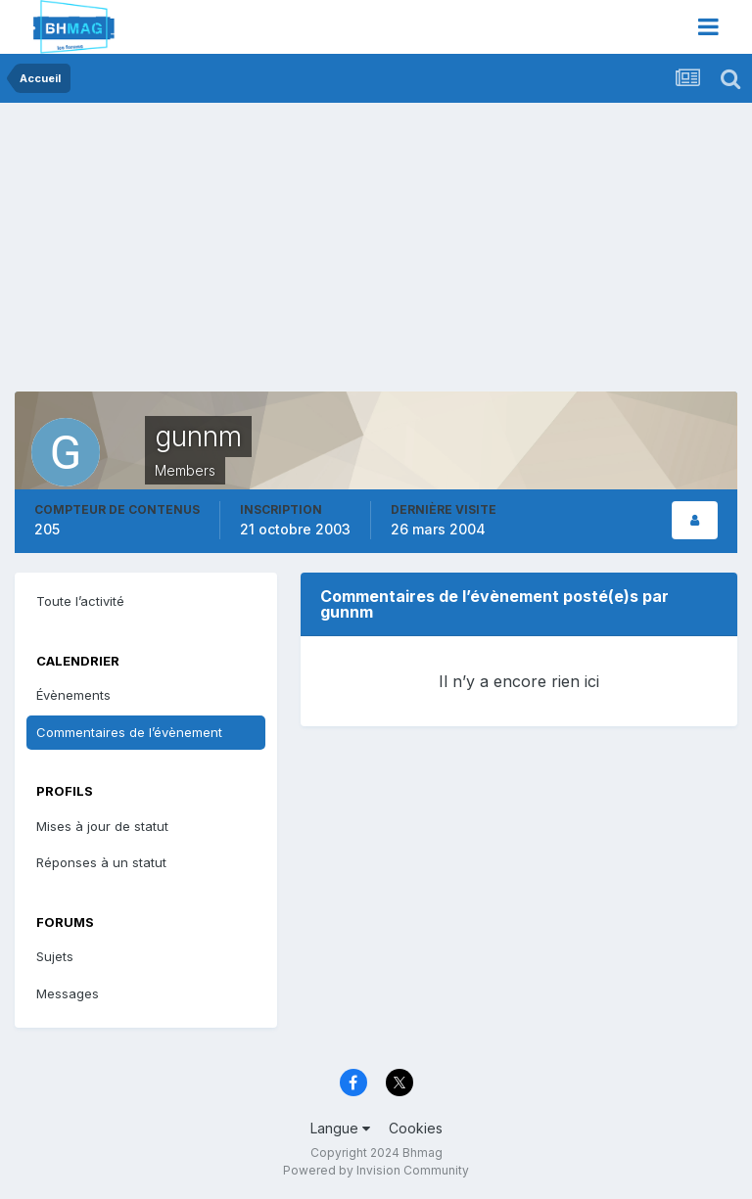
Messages (67, 993)
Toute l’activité (80, 601)
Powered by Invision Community (376, 1170)
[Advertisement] (244, 254)
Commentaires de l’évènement (129, 732)
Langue (340, 1128)
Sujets (54, 956)
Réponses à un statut (101, 862)
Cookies (416, 1128)
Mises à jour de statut (102, 826)
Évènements (73, 695)
